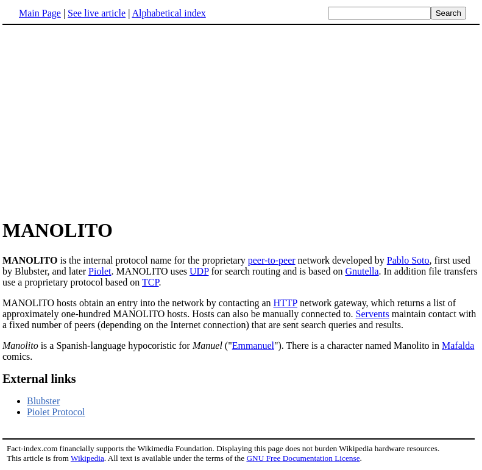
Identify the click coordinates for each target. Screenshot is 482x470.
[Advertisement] (241, 121)
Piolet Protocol (56, 412)
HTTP (285, 303)
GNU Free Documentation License (303, 458)
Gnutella (361, 271)
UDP (199, 271)
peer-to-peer (272, 260)
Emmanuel (253, 345)
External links (39, 378)
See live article (97, 13)
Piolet (99, 271)
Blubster (43, 401)
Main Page (40, 13)
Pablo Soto (408, 260)
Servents (372, 314)
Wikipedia (87, 458)
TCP (150, 282)
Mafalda (458, 345)
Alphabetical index (168, 13)
